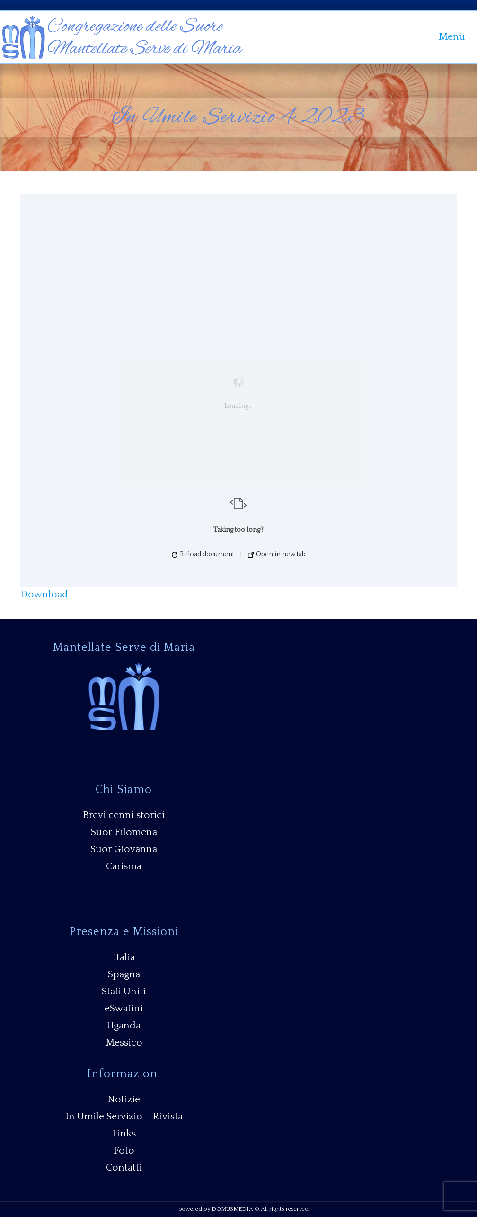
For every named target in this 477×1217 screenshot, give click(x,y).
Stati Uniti (124, 991)
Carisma (123, 866)
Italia (124, 957)
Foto (124, 1150)
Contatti (124, 1167)
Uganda (124, 1025)
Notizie (123, 1099)
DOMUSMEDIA (232, 1209)
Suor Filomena (124, 832)
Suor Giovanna (123, 849)
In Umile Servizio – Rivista (124, 1116)
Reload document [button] (203, 554)
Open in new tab (277, 554)
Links (124, 1133)
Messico (124, 1042)
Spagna (124, 974)
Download (44, 594)
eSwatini (124, 1008)
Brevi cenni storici (124, 815)
